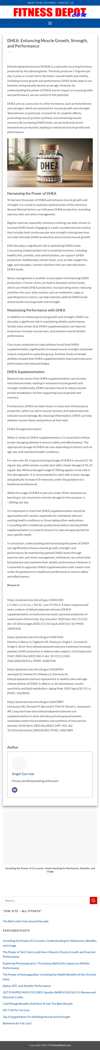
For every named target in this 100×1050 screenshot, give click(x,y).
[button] (50, 23)
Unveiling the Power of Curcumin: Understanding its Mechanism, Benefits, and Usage (50, 870)
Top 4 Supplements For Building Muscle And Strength (36, 1016)
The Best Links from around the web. (26, 921)
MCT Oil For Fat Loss (16, 1010)
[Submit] (93, 900)
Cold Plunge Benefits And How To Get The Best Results (38, 1003)
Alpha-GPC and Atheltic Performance (27, 985)
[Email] (14, 790)
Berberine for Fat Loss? (17, 1023)
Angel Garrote (23, 774)
